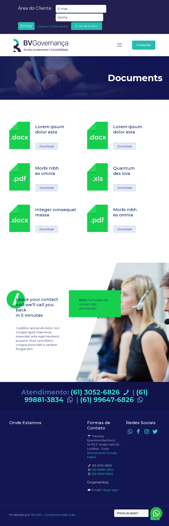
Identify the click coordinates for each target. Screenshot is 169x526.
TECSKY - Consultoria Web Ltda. (53, 515)
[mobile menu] (119, 45)
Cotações (143, 45)
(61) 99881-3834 (103, 469)
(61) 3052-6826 (101, 392)
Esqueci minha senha (53, 26)
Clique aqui (110, 490)
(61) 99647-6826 (112, 400)
